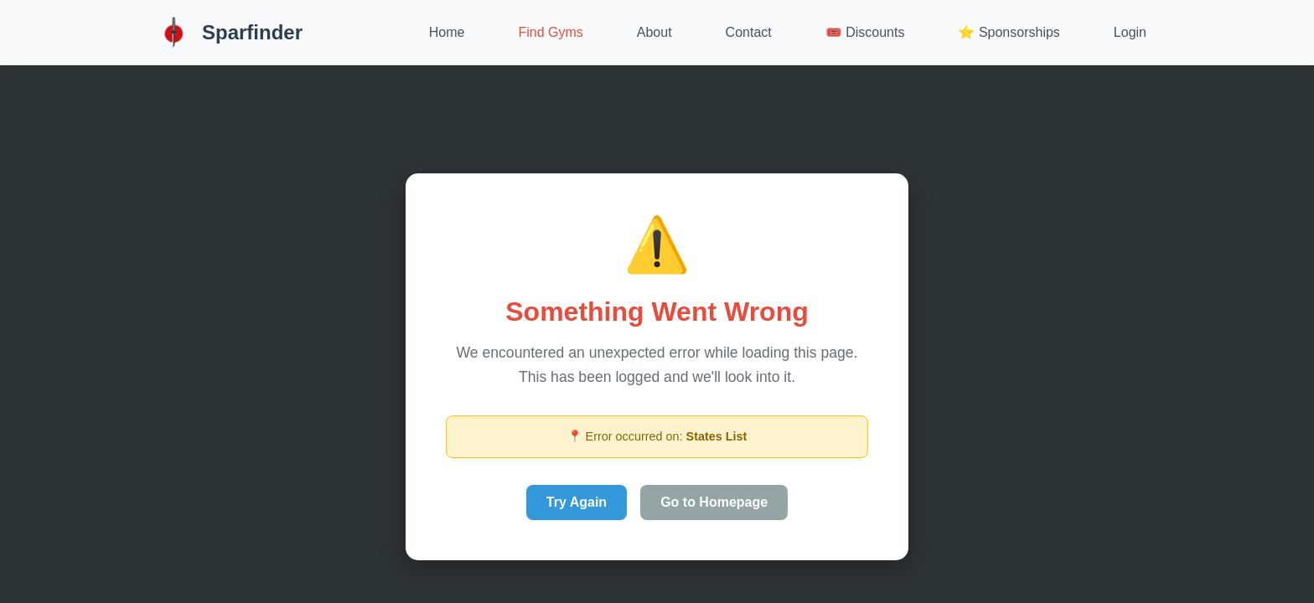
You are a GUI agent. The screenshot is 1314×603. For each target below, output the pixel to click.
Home (447, 32)
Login (1130, 32)
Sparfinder (228, 32)
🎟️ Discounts (865, 32)
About (654, 32)
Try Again (576, 502)
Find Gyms (550, 32)
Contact (749, 32)
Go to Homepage (714, 502)
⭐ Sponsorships (1008, 32)
